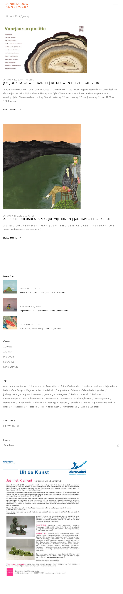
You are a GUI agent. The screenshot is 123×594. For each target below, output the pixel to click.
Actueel (7, 346)
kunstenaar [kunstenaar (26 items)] (35, 398)
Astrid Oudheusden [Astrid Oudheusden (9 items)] (70, 386)
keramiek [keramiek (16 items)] (84, 394)
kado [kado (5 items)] (73, 394)
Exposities (8, 361)
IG (18, 426)
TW (9, 426)
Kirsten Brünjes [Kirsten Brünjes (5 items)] (10, 398)
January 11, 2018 (12, 215)
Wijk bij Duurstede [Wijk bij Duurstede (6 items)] (90, 406)
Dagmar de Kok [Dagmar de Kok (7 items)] (34, 390)
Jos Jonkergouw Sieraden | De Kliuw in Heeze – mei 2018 (51, 83)
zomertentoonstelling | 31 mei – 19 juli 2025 (40, 328)
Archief (30, 79)
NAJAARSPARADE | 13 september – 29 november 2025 (44, 310)
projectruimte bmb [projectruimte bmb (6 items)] (103, 402)
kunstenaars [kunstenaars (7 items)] (50, 398)
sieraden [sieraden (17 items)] (33, 406)
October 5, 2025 (30, 324)
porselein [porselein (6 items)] (75, 402)
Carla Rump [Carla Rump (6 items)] (17, 390)
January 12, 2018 (13, 79)
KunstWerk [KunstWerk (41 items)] (64, 398)
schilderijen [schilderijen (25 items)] (19, 406)
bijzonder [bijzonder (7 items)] (110, 386)
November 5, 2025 (30, 306)
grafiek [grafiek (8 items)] (100, 390)
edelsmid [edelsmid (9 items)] (49, 390)
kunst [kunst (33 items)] (24, 398)
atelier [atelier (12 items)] (87, 386)
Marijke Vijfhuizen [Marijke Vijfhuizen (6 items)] (82, 398)
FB (4, 426)
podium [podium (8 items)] (63, 402)
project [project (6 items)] (87, 402)
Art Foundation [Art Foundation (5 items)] (49, 386)
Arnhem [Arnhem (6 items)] (35, 386)
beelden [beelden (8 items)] (98, 386)
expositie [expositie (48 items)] (62, 390)
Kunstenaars (10, 366)
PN (13, 426)
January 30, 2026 (30, 288)
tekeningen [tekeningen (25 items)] (53, 406)
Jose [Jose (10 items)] (47, 394)
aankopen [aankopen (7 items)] (8, 386)
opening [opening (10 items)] (51, 402)
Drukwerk (8, 356)
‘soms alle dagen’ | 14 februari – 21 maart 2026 (42, 292)
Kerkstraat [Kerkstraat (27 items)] (96, 394)
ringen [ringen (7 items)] (6, 406)
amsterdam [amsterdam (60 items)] (22, 386)
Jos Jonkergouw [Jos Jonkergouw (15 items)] (59, 394)
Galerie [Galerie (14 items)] (74, 390)
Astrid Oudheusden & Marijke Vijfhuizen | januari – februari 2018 (58, 219)
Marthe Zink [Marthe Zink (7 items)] (9, 402)
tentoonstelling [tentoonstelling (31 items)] (70, 406)
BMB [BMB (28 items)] (5, 390)
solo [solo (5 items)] (42, 406)
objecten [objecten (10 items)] (39, 402)
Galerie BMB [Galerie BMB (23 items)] (87, 390)
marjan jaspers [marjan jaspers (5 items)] (102, 398)
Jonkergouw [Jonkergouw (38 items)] (9, 394)
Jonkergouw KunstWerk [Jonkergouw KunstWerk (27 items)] (30, 394)
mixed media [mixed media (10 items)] (25, 402)
